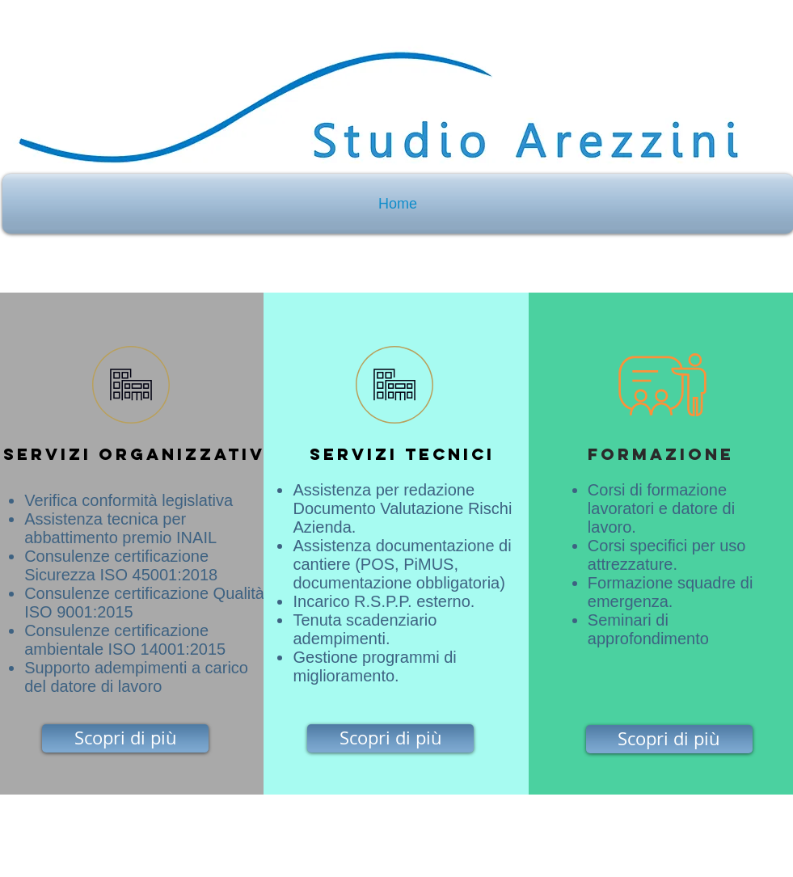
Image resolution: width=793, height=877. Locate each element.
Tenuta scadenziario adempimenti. (365, 629)
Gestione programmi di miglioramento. (374, 666)
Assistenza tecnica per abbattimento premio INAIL (120, 528)
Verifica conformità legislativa (130, 500)
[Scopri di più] (125, 738)
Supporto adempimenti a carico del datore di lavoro (136, 677)
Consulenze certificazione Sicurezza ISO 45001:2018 (120, 565)
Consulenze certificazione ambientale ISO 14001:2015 (125, 640)
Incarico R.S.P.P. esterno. (384, 601)
